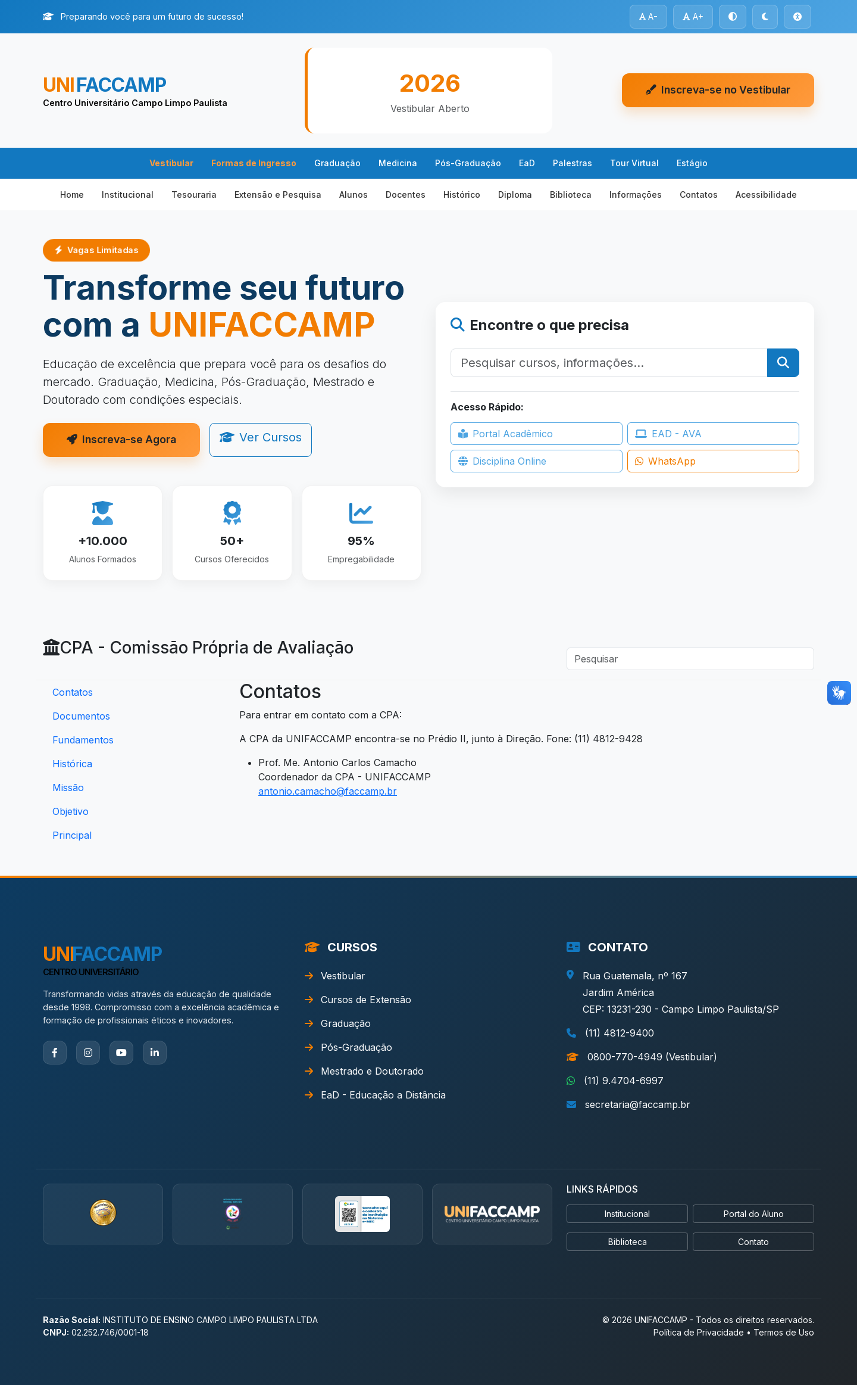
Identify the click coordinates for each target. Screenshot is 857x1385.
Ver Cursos (261, 437)
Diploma (515, 194)
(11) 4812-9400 (619, 1033)
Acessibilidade (766, 194)
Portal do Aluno (754, 1214)
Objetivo (70, 811)
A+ (693, 16)
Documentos (81, 716)
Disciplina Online (502, 461)
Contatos (699, 194)
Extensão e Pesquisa (277, 194)
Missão (68, 787)
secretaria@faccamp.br (637, 1104)
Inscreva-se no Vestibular (718, 89)
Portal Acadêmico (505, 434)
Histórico (461, 194)
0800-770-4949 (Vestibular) (652, 1057)
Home (72, 194)
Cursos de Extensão (358, 1000)
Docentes (406, 194)
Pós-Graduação (468, 163)
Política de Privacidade (698, 1332)
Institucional (128, 194)
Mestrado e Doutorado (364, 1071)
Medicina (398, 163)
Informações (635, 194)
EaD (527, 163)
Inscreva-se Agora (121, 439)
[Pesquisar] (609, 362)
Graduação (337, 163)
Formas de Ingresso (253, 163)
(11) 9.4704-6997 (624, 1081)
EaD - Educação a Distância (375, 1095)
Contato (753, 1242)
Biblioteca (571, 194)
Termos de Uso (783, 1332)
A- (648, 16)
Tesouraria (194, 194)
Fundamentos (83, 740)
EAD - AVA (668, 434)
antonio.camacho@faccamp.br (327, 791)
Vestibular (171, 163)
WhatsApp (665, 461)
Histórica (72, 764)
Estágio (692, 163)
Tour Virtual (634, 163)
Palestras (572, 163)
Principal (72, 835)
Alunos (353, 194)
